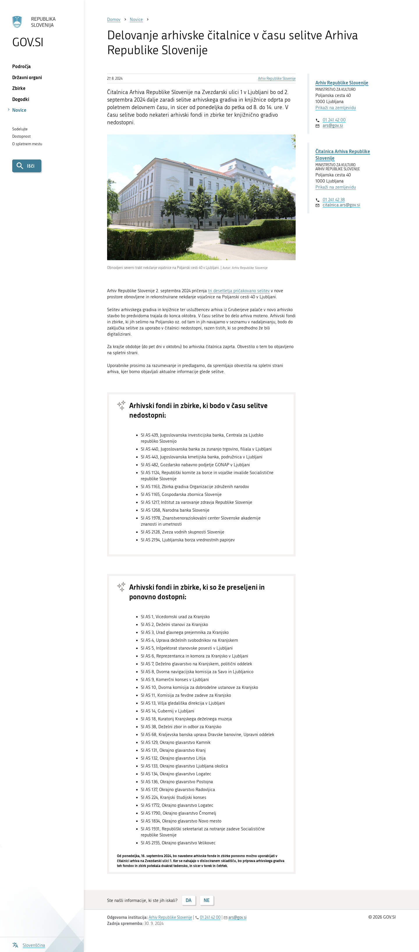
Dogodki (20, 99)
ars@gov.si (333, 125)
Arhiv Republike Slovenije (277, 79)
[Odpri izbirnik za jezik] (28, 944)
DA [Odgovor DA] (188, 900)
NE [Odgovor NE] (207, 900)
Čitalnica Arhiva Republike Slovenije (342, 154)
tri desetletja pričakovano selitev (239, 290)
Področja (21, 66)
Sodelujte (20, 129)
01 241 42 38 (334, 199)
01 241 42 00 (334, 120)
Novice (19, 110)
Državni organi (27, 77)
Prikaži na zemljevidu (335, 107)
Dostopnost (21, 136)
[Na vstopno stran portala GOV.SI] (41, 31)
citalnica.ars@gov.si (341, 205)
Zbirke (19, 88)
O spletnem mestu (27, 144)
